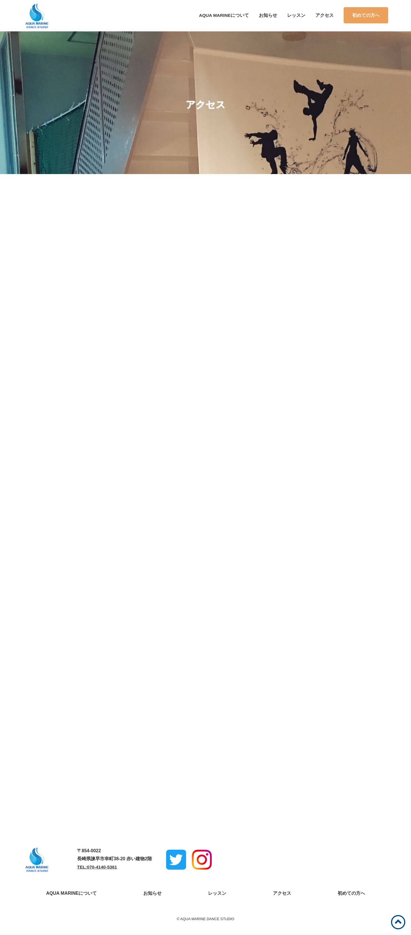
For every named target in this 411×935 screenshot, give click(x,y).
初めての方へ (366, 15)
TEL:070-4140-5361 (97, 870)
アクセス (324, 15)
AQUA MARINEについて (223, 15)
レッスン (296, 15)
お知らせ (268, 15)
